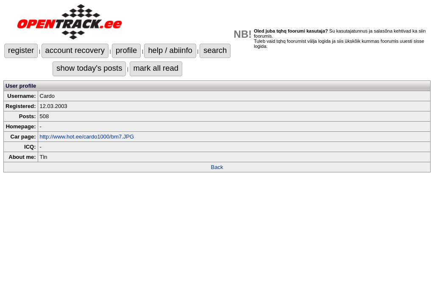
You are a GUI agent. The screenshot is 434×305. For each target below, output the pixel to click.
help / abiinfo (170, 50)
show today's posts (89, 68)
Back (217, 167)
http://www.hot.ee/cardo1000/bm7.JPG (87, 136)
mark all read (156, 68)
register (21, 50)
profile (126, 50)
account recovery (75, 50)
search (215, 50)
